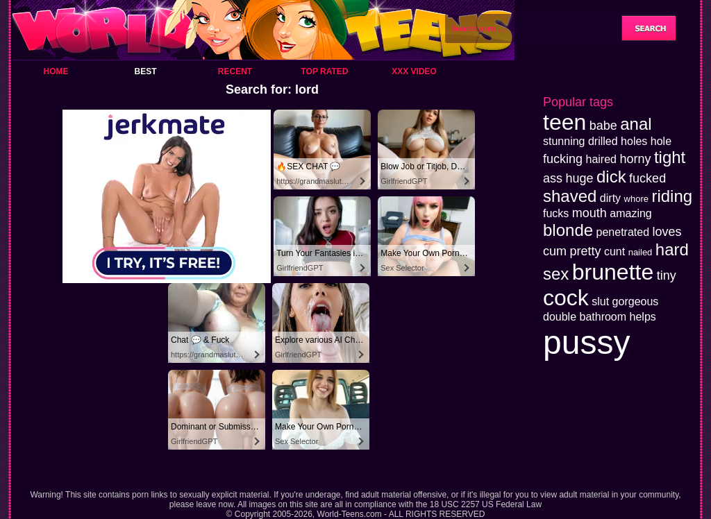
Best (145, 71)
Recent (235, 71)
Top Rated (324, 71)
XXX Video (414, 71)
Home (56, 71)
